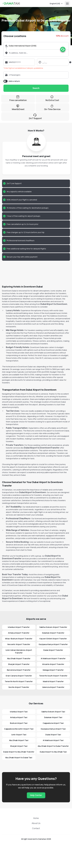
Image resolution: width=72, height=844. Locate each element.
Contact (36, 828)
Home (36, 818)
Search (36, 88)
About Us (36, 823)
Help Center (36, 795)
